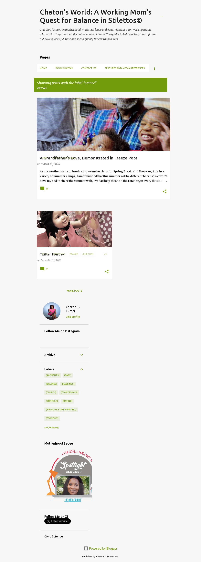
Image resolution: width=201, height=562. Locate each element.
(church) (51, 392)
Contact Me (88, 68)
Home (43, 68)
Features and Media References (125, 68)
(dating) (67, 401)
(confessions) (69, 392)
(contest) (52, 401)
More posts (74, 290)
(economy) (52, 418)
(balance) (51, 384)
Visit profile (73, 316)
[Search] (165, 12)
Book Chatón (64, 68)
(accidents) (52, 375)
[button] (164, 192)
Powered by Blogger (100, 548)
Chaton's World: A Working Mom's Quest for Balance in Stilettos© (96, 16)
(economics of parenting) (61, 409)
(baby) (67, 375)
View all (42, 88)
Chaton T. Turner (73, 309)
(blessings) (67, 384)
